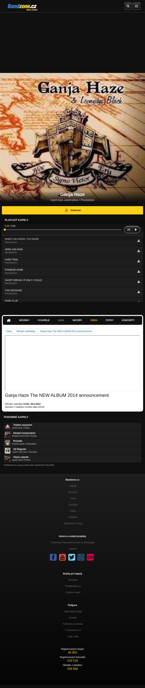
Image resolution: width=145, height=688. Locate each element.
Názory (77, 320)
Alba (61, 320)
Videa (93, 320)
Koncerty (128, 320)
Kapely (72, 486)
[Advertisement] (72, 40)
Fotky (109, 320)
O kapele (43, 320)
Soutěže (73, 517)
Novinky (24, 320)
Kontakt (73, 617)
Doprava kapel (73, 592)
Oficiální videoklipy (25, 331)
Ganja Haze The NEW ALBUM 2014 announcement (66, 331)
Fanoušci (73, 504)
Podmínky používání (73, 624)
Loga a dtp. (73, 636)
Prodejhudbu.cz (73, 586)
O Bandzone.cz (73, 630)
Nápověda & (73, 611)
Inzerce (73, 548)
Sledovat (72, 210)
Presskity (73, 580)
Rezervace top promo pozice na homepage (73, 542)
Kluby (73, 511)
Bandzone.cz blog (73, 523)
